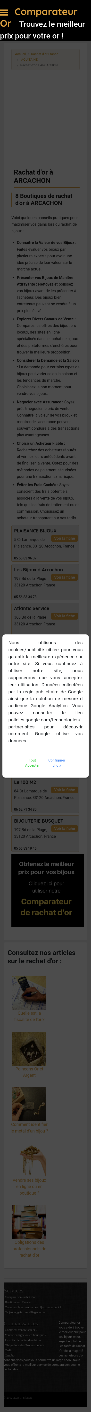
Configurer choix (57, 763)
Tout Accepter (32, 763)
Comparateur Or (39, 17)
